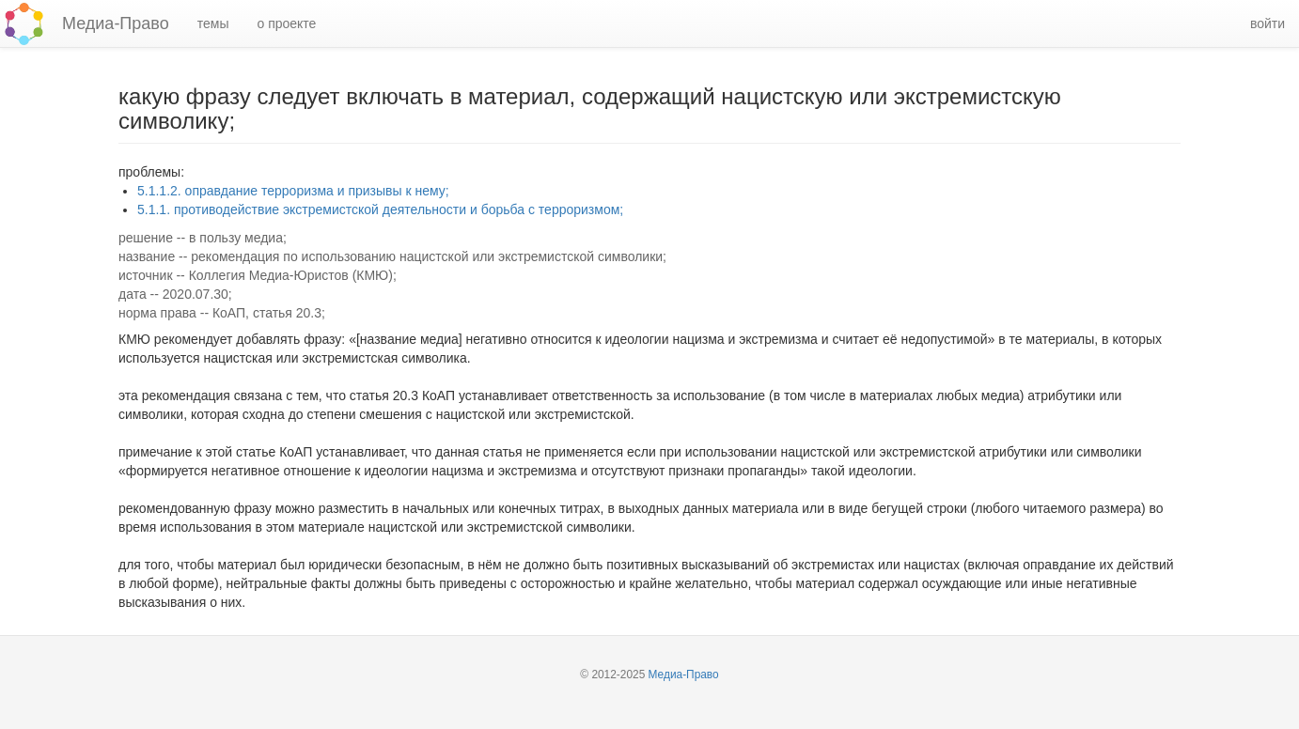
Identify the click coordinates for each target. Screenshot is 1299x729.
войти (1267, 23)
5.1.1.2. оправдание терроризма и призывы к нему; (293, 190)
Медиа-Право (115, 23)
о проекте (286, 23)
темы (213, 23)
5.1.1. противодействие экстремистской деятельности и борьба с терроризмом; (380, 209)
